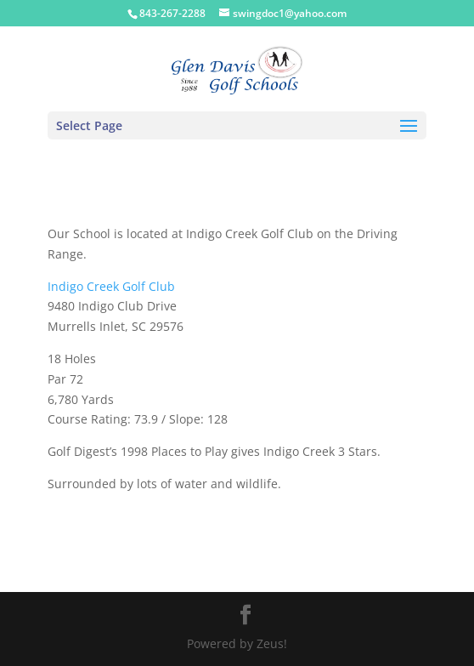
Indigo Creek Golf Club (111, 286)
